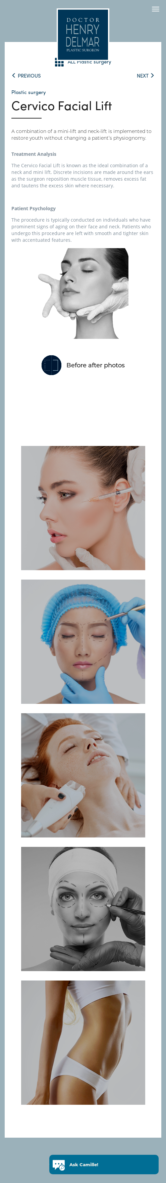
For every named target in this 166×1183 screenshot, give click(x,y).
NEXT (146, 75)
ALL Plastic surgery (83, 61)
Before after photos (95, 365)
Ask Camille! (83, 1165)
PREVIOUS (26, 75)
